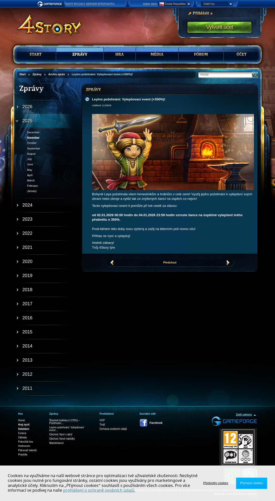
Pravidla (22, 454)
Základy (22, 437)
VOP (102, 420)
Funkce (22, 433)
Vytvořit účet (219, 27)
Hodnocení (24, 446)
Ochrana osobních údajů (113, 429)
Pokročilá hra (25, 441)
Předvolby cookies (215, 483)
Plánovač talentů (27, 450)
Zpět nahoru (244, 414)
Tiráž (102, 424)
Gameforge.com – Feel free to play (50, 4)
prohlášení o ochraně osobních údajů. (99, 490)
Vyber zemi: (150, 3)
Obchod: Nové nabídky (62, 438)
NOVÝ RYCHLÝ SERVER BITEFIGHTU (89, 3)
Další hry (218, 4)
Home (21, 420)
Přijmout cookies (251, 483)
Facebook (156, 422)
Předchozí (169, 262)
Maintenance (56, 443)
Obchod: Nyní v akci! (60, 434)
